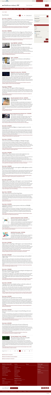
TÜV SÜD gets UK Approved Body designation (13, 88)
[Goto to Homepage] (11, 5)
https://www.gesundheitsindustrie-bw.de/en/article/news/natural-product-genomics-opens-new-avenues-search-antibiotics (17, 229)
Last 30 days (37, 34)
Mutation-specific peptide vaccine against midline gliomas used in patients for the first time (17, 168)
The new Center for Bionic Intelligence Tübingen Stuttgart (15, 140)
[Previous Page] (8, 351)
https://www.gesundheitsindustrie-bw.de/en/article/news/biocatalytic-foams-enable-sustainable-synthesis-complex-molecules (17, 347)
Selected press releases (17, 367)
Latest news (16, 366)
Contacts (15, 381)
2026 (36, 35)
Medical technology (4, 368)
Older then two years (39, 37)
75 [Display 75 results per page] (25, 15)
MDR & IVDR (39, 366)
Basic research (16, 375)
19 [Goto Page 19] (24, 350)
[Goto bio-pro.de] (5, 1)
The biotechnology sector (5, 367)
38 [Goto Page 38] (29, 350)
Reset (47, 39)
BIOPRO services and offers (18, 380)
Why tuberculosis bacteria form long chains (12, 193)
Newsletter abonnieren (14, 388)
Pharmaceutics (16, 372)
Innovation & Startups (41, 367)
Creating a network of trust (17, 233)
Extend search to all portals (8, 354)
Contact (29, 391)
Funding (36, 28)
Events (18, 8)
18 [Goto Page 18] (22, 350)
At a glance (3, 366)
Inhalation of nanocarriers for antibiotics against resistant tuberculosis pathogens (20, 74)
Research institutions (5, 383)
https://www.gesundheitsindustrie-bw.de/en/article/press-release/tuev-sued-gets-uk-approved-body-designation (17, 94)
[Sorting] (29, 15)
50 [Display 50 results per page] (22, 15)
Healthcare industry (40, 372)
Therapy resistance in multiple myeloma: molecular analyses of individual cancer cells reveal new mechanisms (16, 285)
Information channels (17, 383)
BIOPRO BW (39, 371)
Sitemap (25, 391)
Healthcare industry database (6, 381)
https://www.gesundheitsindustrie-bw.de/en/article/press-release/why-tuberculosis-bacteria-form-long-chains (16, 200)
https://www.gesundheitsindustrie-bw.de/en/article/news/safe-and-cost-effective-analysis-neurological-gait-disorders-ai (16, 54)
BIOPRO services (27, 8)
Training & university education (6, 371)
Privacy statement (5, 391)
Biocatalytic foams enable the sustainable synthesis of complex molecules (20, 338)
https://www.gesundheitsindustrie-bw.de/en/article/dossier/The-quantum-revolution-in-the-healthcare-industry (17, 68)
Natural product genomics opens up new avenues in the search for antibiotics (20, 220)
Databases (21, 8)
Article (35, 26)
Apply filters (46, 41)
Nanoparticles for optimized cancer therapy (12, 297)
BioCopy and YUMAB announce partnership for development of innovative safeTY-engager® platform (17, 271)
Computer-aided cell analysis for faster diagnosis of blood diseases (17, 32)
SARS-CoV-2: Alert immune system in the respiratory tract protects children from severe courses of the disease (15, 154)
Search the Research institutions (8, 358)
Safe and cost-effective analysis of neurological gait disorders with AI (21, 45)
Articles (14, 8)
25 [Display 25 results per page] (20, 15)
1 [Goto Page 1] (10, 350)
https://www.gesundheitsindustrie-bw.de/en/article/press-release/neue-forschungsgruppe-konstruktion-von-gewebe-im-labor (14, 333)
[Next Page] (32, 351)
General (36, 25)
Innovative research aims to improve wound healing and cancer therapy (16, 311)
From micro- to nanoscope (17, 115)
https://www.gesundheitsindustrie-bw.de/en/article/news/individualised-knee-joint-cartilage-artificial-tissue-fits (16, 110)
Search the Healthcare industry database (10, 356)
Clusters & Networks (5, 375)
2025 (36, 36)
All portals (37, 21)
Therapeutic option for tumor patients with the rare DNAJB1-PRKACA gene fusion (16, 206)
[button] (47, 31)
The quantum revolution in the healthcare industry (20, 59)
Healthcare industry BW (8, 8)
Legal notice (20, 391)
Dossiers (15, 368)
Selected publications (17, 376)
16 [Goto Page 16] (17, 350)
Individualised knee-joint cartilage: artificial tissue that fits (21, 100)
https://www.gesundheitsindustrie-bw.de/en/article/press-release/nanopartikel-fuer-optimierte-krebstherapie (17, 306)
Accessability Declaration (13, 391)
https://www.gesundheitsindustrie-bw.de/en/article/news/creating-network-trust (16, 239)
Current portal (38, 20)
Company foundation (5, 372)
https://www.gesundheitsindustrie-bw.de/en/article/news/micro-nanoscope (15, 122)
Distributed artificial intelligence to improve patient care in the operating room (16, 128)
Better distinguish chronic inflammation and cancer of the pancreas (17, 20)
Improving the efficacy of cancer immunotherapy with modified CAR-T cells (16, 257)
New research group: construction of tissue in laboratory (15, 324)
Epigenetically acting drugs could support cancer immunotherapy (17, 181)
